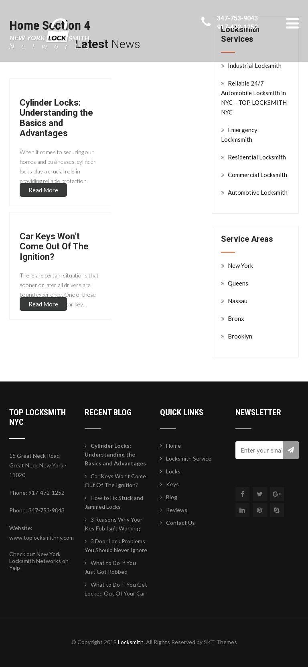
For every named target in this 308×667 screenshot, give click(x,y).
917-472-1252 (237, 27)
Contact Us (180, 522)
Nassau (237, 300)
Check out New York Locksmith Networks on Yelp (39, 561)
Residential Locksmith (257, 157)
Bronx (236, 318)
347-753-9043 (237, 18)
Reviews (176, 509)
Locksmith (131, 641)
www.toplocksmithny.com (41, 537)
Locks (173, 471)
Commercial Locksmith (257, 174)
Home (173, 445)
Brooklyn (240, 336)
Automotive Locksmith (258, 192)
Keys (172, 484)
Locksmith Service (188, 458)
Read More (43, 190)
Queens (238, 283)
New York (240, 265)
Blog (171, 497)
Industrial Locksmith (255, 65)
